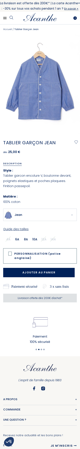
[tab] (14, 163)
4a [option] (8, 239)
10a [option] (34, 239)
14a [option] (53, 239)
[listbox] (32, 239)
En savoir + (71, 8)
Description (12, 163)
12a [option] (44, 239)
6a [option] (17, 239)
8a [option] (26, 239)
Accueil (7, 29)
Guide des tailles (16, 229)
